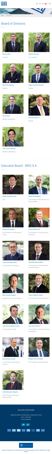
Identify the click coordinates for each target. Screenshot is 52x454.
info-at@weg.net (27, 419)
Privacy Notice (9, 450)
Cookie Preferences (27, 445)
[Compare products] (40, 3)
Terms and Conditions (29, 450)
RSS (37, 450)
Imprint (3, 450)
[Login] (37, 3)
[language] (46, 3)
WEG (3, 3)
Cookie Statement (18, 450)
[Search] (43, 3)
